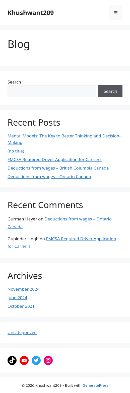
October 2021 (21, 306)
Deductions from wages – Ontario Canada (49, 176)
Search (14, 82)
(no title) (16, 151)
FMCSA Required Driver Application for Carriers (55, 159)
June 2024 (17, 297)
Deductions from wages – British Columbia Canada (58, 168)
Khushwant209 (31, 12)
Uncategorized (22, 332)
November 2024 (23, 289)
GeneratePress (95, 385)
